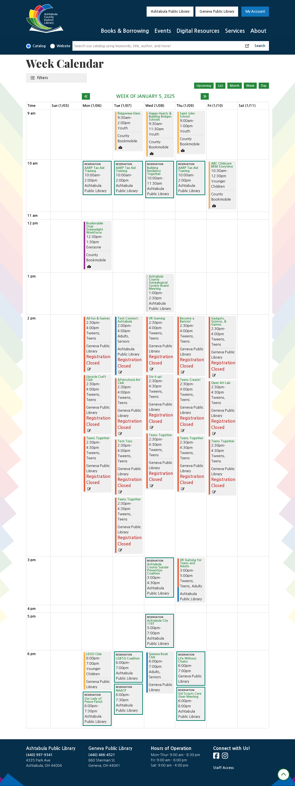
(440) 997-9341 (39, 755)
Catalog (39, 46)
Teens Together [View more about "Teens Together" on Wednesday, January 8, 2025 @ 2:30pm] (160, 435)
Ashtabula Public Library (170, 11)
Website (63, 46)
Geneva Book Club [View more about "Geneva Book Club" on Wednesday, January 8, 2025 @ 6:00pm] (158, 655)
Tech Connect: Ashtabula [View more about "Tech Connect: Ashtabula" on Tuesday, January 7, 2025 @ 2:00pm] (128, 320)
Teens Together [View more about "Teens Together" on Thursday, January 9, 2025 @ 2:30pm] (191, 438)
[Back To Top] (283, 775)
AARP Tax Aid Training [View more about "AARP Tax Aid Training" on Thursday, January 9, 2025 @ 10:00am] (188, 169)
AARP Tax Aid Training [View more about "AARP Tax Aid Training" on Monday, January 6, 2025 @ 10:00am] (94, 169)
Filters (43, 77)
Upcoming (204, 85)
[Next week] (205, 96)
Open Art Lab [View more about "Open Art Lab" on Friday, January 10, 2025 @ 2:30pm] (220, 382)
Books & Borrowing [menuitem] (125, 31)
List (220, 85)
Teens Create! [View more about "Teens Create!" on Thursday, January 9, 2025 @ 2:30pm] (190, 379)
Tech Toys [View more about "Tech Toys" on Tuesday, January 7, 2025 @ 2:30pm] (125, 441)
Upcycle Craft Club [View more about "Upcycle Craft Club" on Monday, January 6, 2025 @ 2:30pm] (96, 378)
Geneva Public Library (217, 11)
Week (250, 85)
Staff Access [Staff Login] (223, 767)
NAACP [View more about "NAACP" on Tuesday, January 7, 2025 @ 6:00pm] (121, 690)
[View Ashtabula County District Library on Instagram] (225, 757)
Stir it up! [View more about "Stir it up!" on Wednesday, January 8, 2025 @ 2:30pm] (155, 376)
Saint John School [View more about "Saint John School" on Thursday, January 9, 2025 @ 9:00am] (187, 115)
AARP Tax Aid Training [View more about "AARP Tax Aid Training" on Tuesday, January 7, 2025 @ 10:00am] (126, 169)
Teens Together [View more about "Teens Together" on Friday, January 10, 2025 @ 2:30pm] (222, 441)
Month (234, 85)
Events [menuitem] (163, 31)
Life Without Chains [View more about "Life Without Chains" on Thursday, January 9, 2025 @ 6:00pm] (187, 660)
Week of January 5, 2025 (145, 96)
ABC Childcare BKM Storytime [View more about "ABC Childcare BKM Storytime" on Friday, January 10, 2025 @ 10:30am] (222, 165)
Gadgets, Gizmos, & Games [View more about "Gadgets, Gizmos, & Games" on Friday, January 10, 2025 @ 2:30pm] (218, 321)
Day (264, 85)
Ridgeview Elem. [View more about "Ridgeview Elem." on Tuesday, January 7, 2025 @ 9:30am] (129, 113)
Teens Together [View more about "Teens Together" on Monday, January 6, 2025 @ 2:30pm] (97, 438)
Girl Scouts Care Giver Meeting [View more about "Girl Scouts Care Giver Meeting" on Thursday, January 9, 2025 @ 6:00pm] (189, 695)
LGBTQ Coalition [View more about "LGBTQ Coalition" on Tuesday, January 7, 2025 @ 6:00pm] (128, 658)
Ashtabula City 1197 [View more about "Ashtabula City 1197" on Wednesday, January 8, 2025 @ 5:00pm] (157, 622)
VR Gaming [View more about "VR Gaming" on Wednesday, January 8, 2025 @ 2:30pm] (157, 318)
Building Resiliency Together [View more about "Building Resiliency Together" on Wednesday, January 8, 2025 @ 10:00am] (154, 170)
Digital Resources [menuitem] (198, 31)
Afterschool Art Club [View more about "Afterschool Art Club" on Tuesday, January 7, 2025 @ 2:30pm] (129, 381)
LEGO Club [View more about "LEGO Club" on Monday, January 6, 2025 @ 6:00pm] (94, 654)
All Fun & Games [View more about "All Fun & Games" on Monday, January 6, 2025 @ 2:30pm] (98, 318)
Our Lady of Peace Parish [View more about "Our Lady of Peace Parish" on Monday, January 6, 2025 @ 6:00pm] (93, 700)
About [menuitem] (258, 31)
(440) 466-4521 (101, 755)
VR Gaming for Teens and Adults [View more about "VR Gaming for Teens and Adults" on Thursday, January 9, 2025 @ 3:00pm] (191, 563)
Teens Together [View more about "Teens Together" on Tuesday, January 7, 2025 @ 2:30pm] (129, 499)
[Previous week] (86, 96)
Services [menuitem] (235, 31)
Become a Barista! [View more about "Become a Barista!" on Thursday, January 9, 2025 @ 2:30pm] (187, 320)
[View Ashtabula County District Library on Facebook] (216, 757)
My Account (255, 11)
